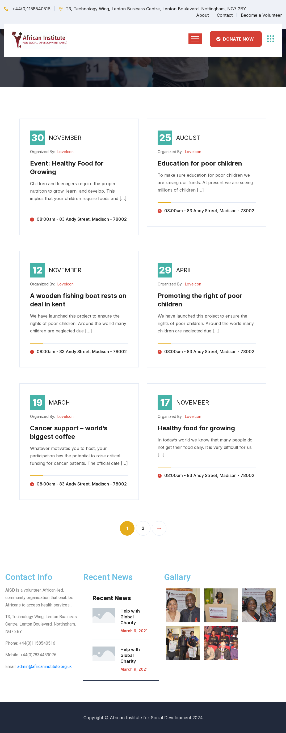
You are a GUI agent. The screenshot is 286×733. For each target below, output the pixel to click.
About (202, 15)
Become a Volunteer (261, 15)
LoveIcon (65, 151)
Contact (225, 15)
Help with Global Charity (130, 616)
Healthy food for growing (196, 428)
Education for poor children (200, 163)
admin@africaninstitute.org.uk (44, 666)
